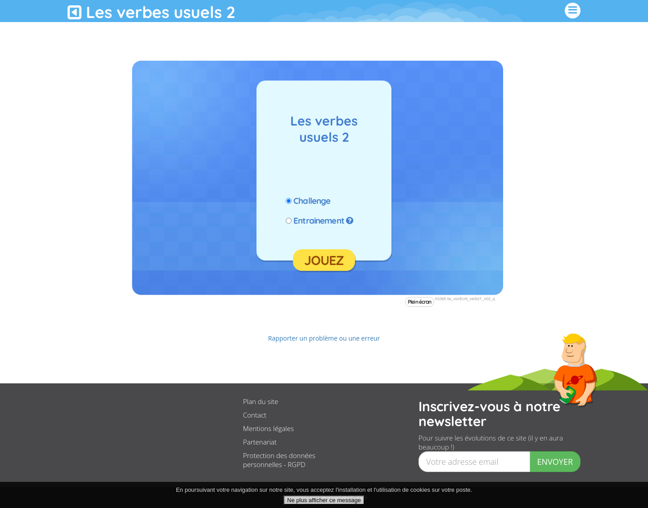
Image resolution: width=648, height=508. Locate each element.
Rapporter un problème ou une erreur (324, 338)
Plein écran (420, 301)
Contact (254, 414)
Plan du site (260, 401)
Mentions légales (268, 428)
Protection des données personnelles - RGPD (279, 460)
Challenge (311, 200)
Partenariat (260, 441)
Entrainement (318, 220)
